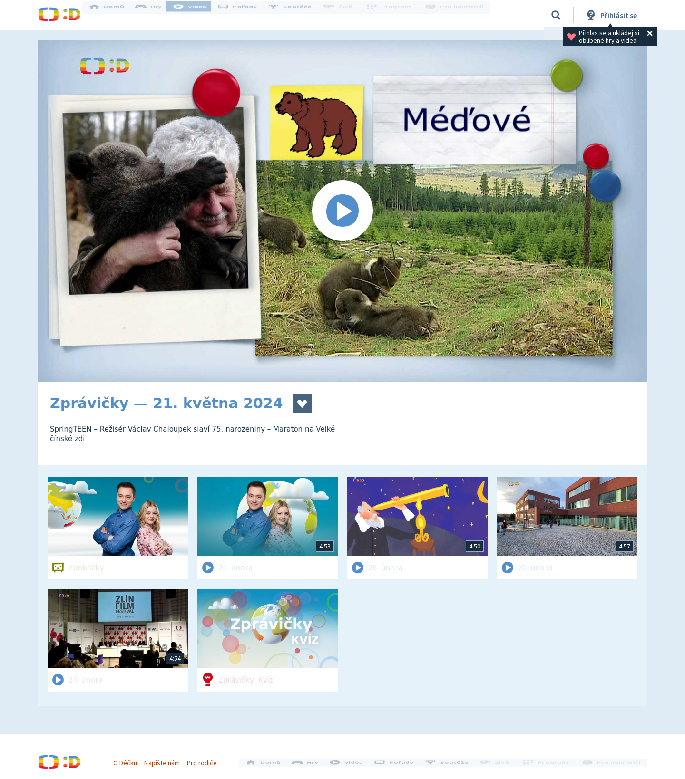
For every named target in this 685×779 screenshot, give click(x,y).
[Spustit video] (342, 211)
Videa (197, 15)
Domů (114, 15)
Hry (157, 15)
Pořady (245, 15)
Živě (345, 15)
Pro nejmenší (456, 15)
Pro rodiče (206, 759)
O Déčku (129, 759)
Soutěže (297, 15)
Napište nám (166, 759)
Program (393, 15)
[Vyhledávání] (556, 15)
